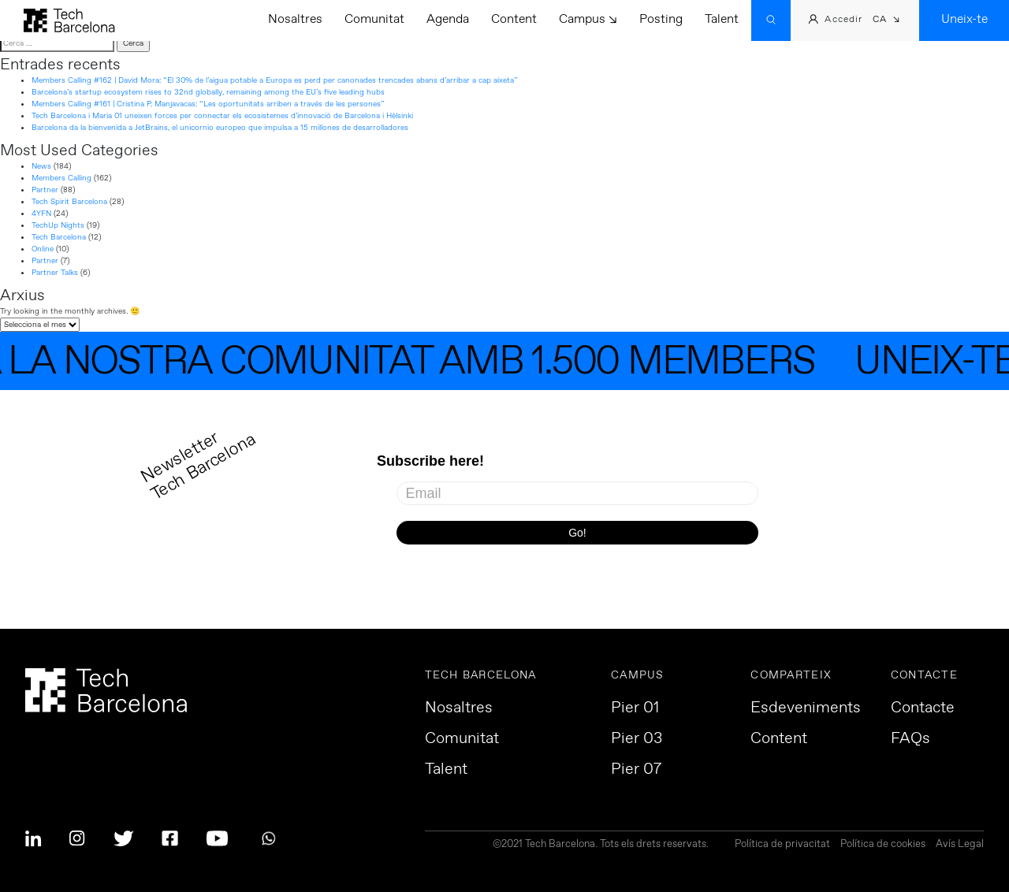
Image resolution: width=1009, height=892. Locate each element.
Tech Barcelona (59, 237)
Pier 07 (636, 769)
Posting (661, 19)
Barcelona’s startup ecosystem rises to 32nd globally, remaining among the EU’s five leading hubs (208, 92)
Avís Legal (960, 845)
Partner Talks (55, 272)
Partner (45, 189)
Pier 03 (636, 739)
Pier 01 (635, 708)
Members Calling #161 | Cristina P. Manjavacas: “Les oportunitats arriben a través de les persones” (208, 104)
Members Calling (61, 178)
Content (514, 19)
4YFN (41, 213)
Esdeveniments (805, 708)
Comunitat (374, 19)
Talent (722, 19)
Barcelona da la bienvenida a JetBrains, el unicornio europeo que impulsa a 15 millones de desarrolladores (220, 127)
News (41, 166)
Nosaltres (295, 19)
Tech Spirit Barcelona (69, 201)
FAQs (910, 739)
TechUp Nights (58, 225)
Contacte (923, 708)
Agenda (447, 19)
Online (43, 249)
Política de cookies (882, 845)
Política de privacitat (782, 845)
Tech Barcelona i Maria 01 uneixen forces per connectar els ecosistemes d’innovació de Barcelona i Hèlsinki (222, 115)
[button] (886, 21)
